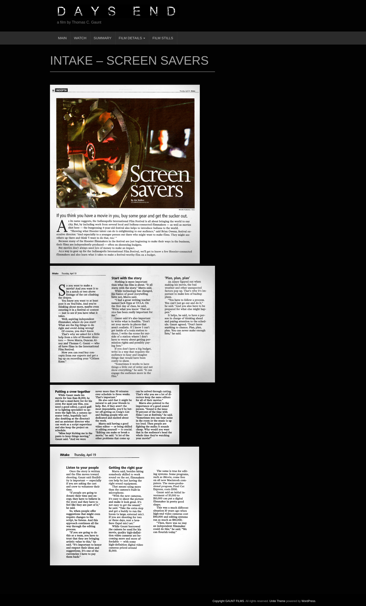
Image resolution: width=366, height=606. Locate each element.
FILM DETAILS (132, 38)
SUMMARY (102, 38)
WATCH (80, 38)
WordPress (308, 601)
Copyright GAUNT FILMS (228, 601)
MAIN (62, 38)
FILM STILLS (162, 38)
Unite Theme (277, 601)
